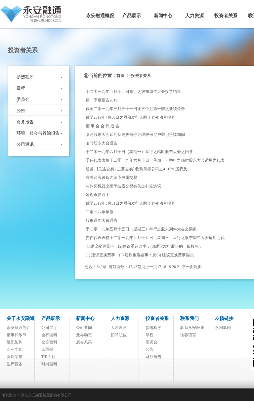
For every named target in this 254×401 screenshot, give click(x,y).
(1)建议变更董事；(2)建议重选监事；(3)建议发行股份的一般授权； (144, 246)
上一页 (151, 266)
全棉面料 (49, 335)
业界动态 (84, 335)
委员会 (23, 99)
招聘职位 (119, 335)
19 (169, 266)
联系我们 (189, 318)
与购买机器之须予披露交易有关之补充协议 (123, 186)
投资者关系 (225, 15)
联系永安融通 (192, 327)
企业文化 (14, 349)
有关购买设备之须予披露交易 (111, 177)
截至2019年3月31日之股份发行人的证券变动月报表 (130, 203)
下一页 (188, 266)
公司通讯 (25, 144)
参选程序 (25, 76)
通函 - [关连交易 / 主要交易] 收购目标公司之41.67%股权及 (136, 169)
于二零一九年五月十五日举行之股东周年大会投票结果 (133, 91)
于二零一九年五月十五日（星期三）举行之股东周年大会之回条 (141, 229)
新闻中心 (163, 15)
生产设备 (14, 364)
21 (179, 266)
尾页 (198, 266)
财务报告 (25, 121)
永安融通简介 (18, 327)
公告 (21, 110)
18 (164, 266)
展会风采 (84, 342)
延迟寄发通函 (97, 194)
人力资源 (194, 15)
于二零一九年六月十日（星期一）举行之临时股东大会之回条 (139, 151)
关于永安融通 (20, 318)
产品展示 (131, 15)
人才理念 (119, 327)
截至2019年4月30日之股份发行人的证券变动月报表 (130, 117)
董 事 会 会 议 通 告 (102, 126)
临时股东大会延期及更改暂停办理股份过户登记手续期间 (135, 134)
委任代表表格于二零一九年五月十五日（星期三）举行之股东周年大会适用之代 (155, 237)
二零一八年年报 (99, 212)
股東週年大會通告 (101, 220)
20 (174, 266)
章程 (21, 88)
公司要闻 (84, 327)
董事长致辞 (16, 335)
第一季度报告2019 (101, 100)
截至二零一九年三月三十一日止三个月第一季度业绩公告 (135, 108)
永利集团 (223, 327)
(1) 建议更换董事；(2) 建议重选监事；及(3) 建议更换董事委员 (140, 255)
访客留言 (188, 335)
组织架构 (14, 342)
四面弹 (47, 349)
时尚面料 (49, 364)
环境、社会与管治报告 (38, 133)
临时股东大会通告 (101, 143)
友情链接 (224, 318)
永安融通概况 (100, 15)
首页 (120, 75)
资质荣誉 (14, 356)
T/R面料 (48, 356)
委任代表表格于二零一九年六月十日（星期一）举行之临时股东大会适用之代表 (155, 160)
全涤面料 (49, 342)
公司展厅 (49, 327)
